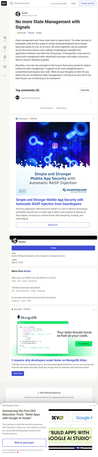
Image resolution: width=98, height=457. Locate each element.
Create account (87, 3)
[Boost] (5, 66)
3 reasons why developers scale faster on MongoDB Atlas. (49, 360)
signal (31, 32)
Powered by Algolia (58, 3)
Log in (73, 3)
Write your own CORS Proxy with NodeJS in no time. (53, 279)
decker (25, 13)
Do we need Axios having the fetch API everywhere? (53, 299)
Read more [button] (52, 225)
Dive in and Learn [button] (24, 442)
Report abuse (61, 108)
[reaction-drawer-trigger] (5, 39)
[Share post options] (4, 75)
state (39, 32)
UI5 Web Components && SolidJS (53, 289)
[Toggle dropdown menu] (94, 119)
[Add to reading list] (5, 58)
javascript (21, 32)
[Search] (11, 3)
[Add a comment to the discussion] (55, 99)
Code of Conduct (46, 108)
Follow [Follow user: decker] (53, 248)
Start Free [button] (18, 373)
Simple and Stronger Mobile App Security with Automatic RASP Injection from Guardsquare (49, 202)
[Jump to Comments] (5, 49)
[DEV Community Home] (4, 3)
